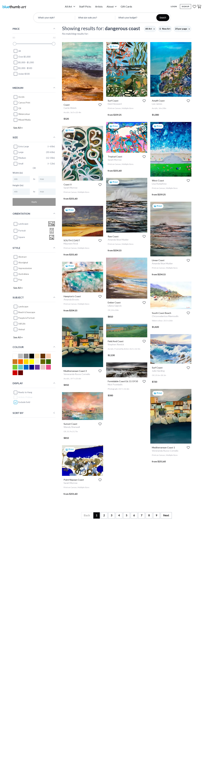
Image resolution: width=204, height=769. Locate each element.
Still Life (21, 323)
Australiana (23, 274)
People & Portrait (26, 318)
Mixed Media (24, 119)
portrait (19, 231)
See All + (18, 127)
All (17, 51)
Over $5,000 (21, 57)
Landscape (23, 306)
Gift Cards (126, 6)
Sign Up (185, 6)
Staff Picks (85, 6)
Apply (34, 202)
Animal (21, 329)
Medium (19, 158)
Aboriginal (23, 262)
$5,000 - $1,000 (23, 62)
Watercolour (24, 114)
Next (166, 515)
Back (87, 515)
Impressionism (25, 268)
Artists (99, 6)
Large (18, 152)
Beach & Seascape (26, 312)
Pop (20, 279)
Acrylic (21, 97)
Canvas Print (24, 102)
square (19, 237)
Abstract (22, 257)
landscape (20, 224)
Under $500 (21, 74)
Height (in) (18, 185)
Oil (19, 108)
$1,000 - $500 (22, 68)
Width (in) (18, 173)
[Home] (14, 6)
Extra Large (21, 147)
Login (174, 6)
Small (18, 164)
